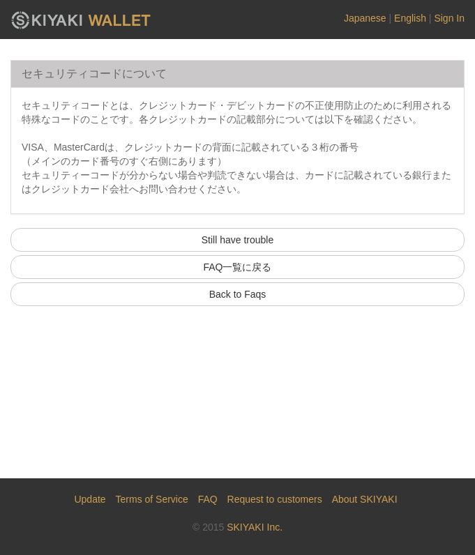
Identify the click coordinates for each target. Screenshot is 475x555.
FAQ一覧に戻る (237, 267)
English (410, 18)
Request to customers (274, 499)
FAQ (208, 499)
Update (89, 499)
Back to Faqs (237, 294)
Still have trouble (238, 239)
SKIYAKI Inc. (254, 527)
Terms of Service (152, 499)
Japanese (365, 18)
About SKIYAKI (365, 499)
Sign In (449, 18)
